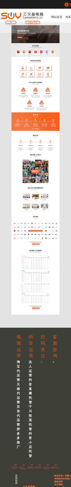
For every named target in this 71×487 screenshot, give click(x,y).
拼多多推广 (18, 438)
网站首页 (56, 16)
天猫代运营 (18, 393)
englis (30, 22)
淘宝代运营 (18, 371)
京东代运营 (18, 415)
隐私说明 (58, 481)
